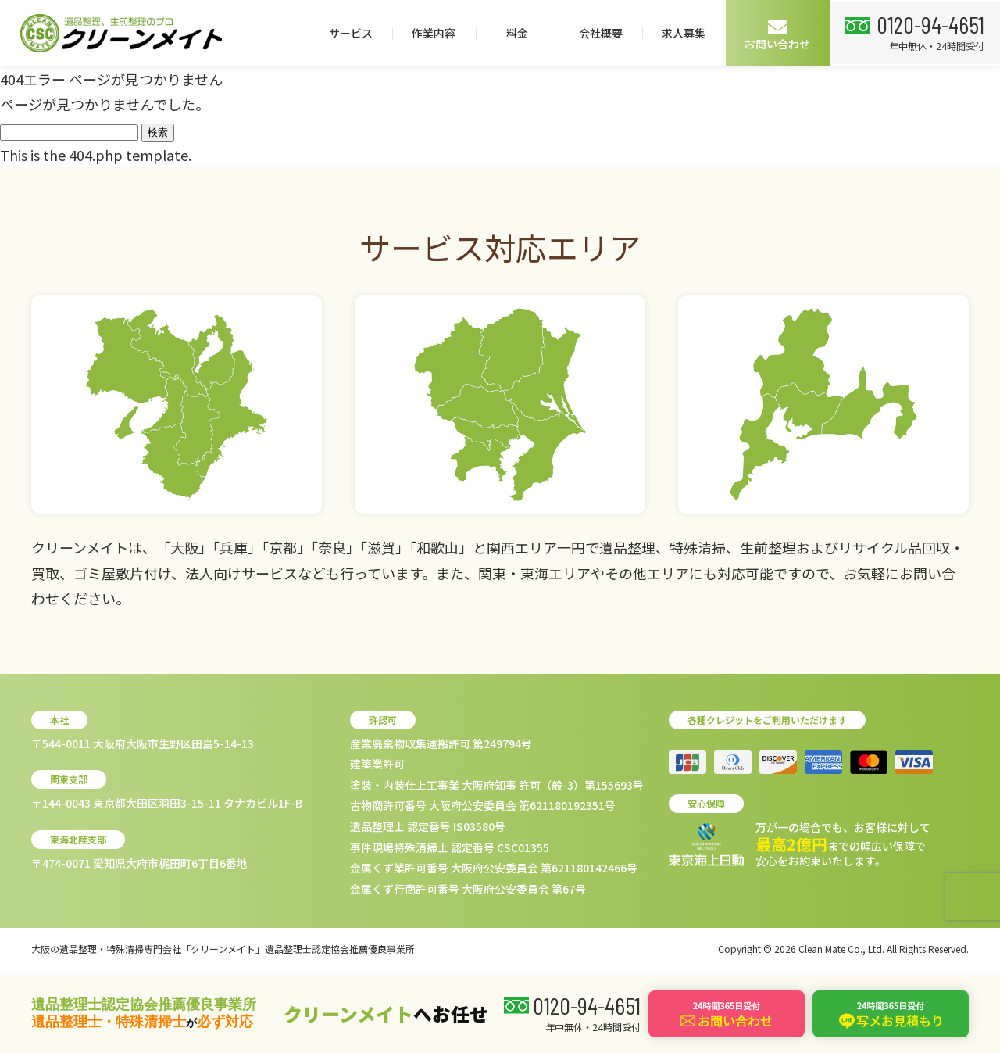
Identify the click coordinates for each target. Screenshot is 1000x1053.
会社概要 (771, 33)
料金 (687, 33)
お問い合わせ (948, 34)
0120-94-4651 (104, 90)
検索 (158, 132)
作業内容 (605, 33)
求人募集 (855, 33)
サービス (521, 33)
